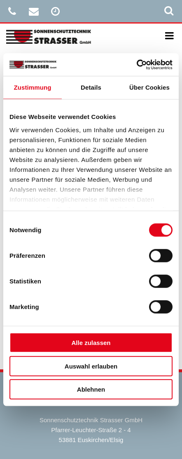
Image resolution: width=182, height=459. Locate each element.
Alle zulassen (90, 342)
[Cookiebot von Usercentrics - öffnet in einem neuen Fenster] (136, 64)
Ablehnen (91, 389)
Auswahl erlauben (91, 365)
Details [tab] (91, 87)
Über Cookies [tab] (149, 87)
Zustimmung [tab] (32, 87)
